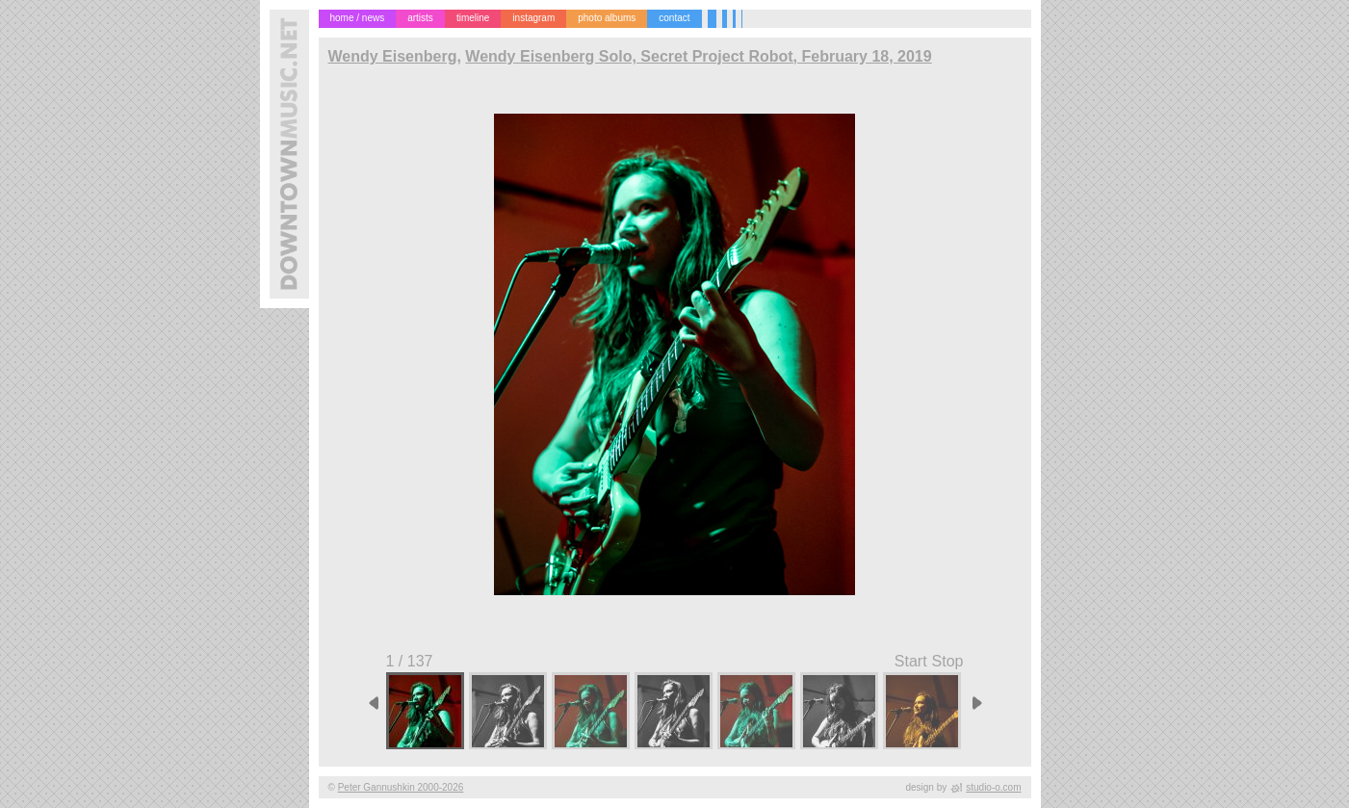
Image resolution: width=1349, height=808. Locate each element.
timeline (472, 18)
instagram (533, 18)
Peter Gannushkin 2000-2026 (401, 787)
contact (674, 18)
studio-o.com (993, 787)
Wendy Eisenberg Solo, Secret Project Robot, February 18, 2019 (698, 56)
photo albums (607, 18)
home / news (357, 18)
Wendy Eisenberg (392, 56)
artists (420, 18)
